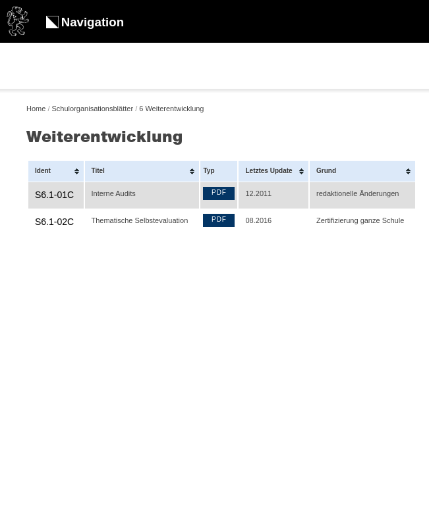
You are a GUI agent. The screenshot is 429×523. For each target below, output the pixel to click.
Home (35, 108)
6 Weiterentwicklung (171, 108)
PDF (219, 192)
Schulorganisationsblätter (93, 108)
